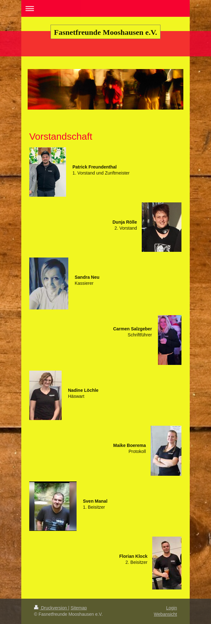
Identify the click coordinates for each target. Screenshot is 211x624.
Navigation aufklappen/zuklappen (105, 8)
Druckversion (51, 607)
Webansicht (165, 614)
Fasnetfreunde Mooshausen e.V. (105, 32)
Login (171, 607)
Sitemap (79, 607)
